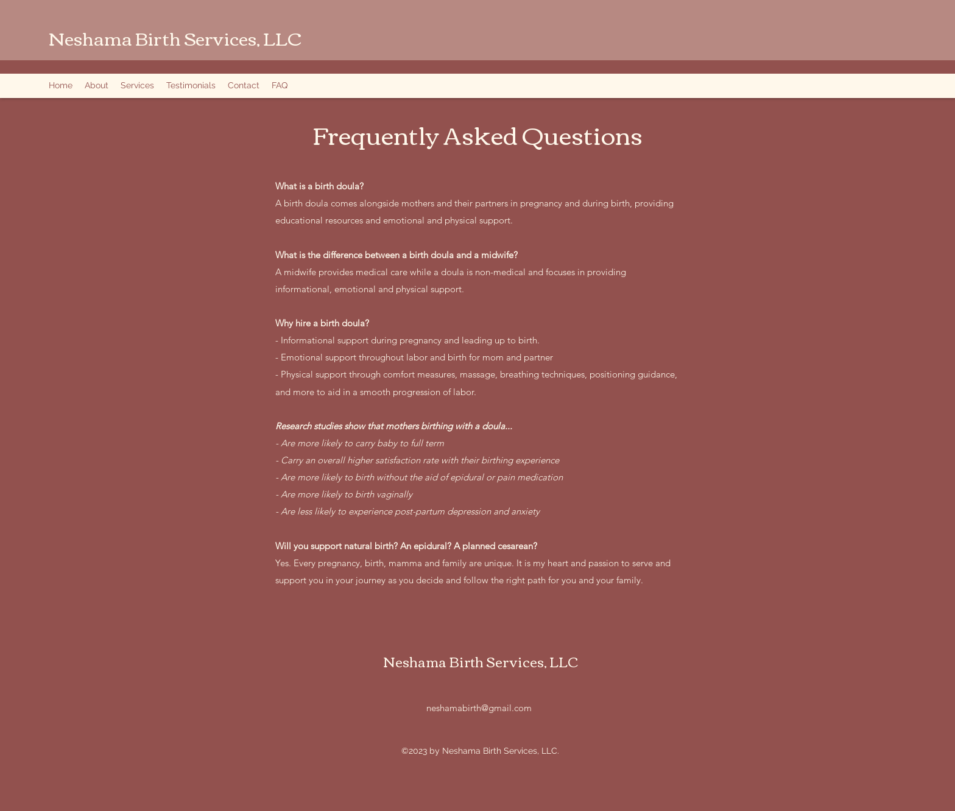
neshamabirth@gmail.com (479, 708)
